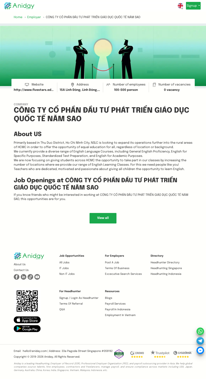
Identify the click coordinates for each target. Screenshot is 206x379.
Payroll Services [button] (115, 303)
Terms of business (117, 268)
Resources (112, 291)
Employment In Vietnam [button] (120, 315)
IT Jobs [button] (64, 268)
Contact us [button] (21, 270)
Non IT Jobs (67, 274)
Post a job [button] (112, 262)
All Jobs (64, 262)
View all (103, 218)
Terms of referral (71, 303)
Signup (190, 5)
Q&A (62, 309)
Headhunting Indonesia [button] (166, 274)
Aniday (48, 357)
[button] (27, 320)
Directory (157, 256)
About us (20, 264)
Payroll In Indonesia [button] (117, 309)
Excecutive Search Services (123, 274)
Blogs (108, 298)
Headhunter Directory (165, 262)
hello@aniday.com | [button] (35, 351)
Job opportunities (71, 256)
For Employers (114, 256)
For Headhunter (70, 291)
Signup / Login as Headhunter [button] (79, 298)
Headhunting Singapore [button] (166, 268)
